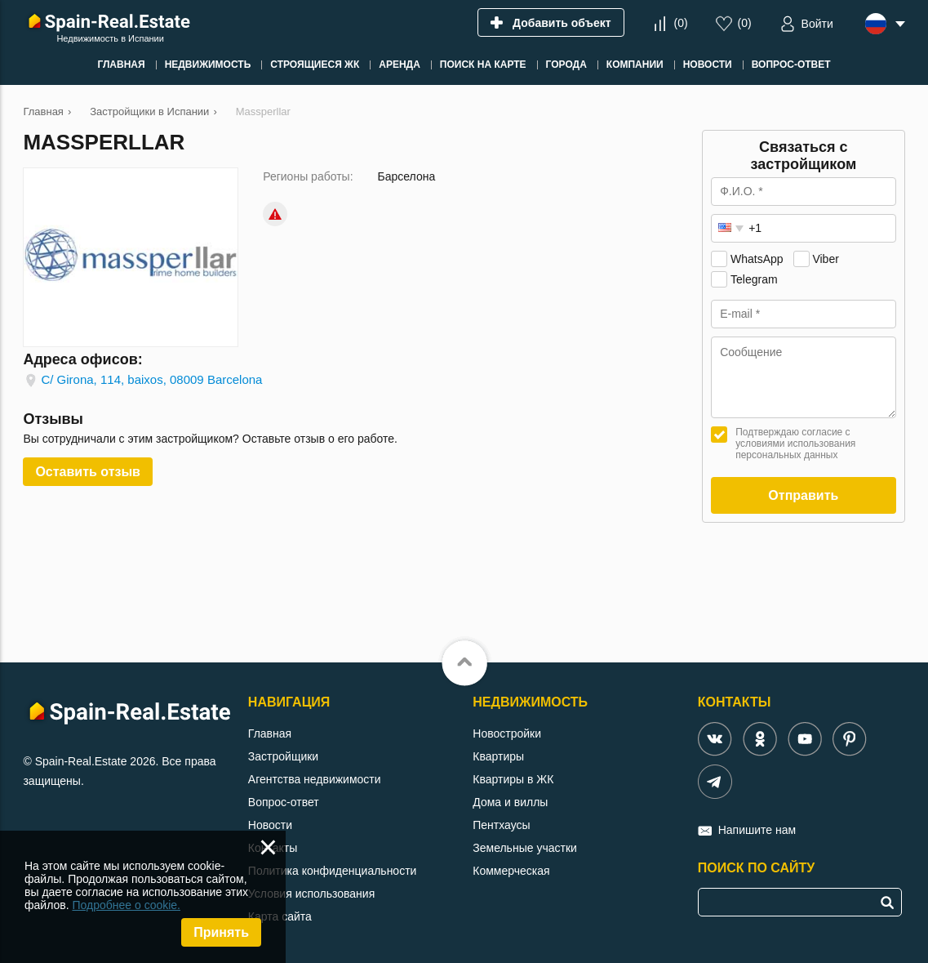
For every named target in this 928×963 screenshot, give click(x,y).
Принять (221, 932)
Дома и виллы (510, 802)
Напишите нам (757, 829)
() (681, 22)
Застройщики (283, 756)
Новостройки (507, 733)
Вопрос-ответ (283, 802)
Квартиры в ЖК (513, 779)
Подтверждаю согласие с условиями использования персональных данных (795, 443)
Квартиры (498, 756)
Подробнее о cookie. (126, 905)
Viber (825, 258)
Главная (269, 733)
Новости (270, 824)
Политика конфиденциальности (332, 870)
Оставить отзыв (87, 472)
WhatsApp (757, 258)
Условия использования (311, 893)
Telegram (754, 279)
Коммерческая (511, 870)
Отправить (803, 495)
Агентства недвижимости (314, 779)
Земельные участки (525, 847)
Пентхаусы (501, 824)
